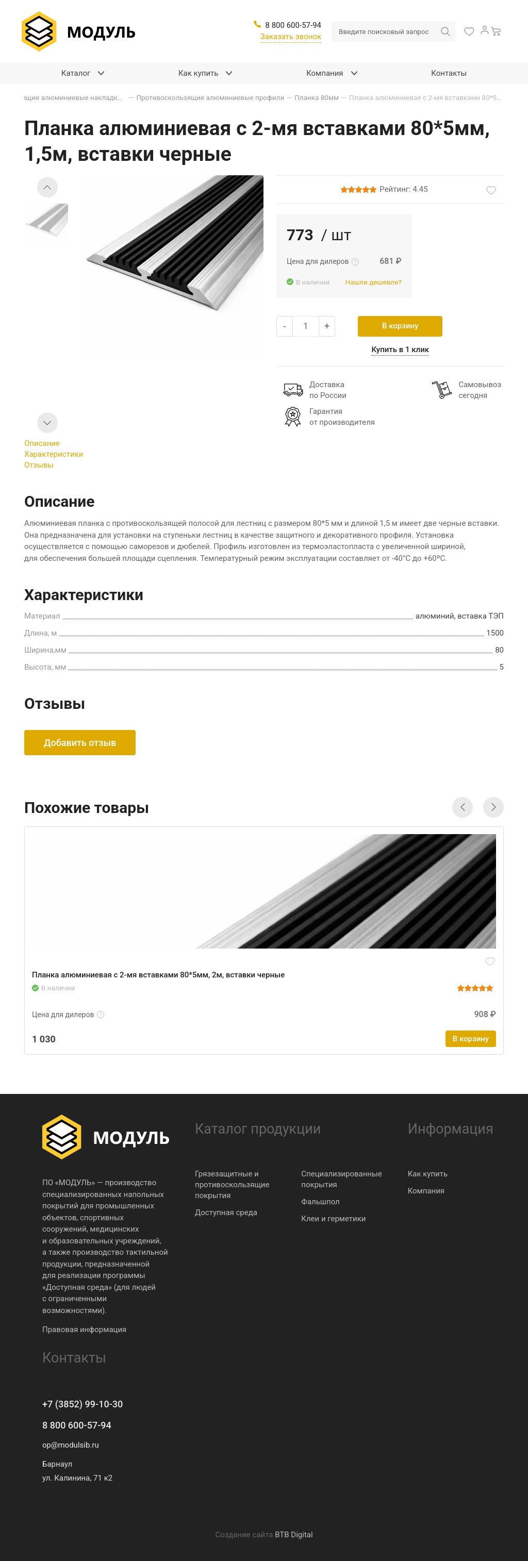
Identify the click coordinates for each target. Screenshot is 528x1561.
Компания (426, 1190)
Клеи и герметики (333, 1218)
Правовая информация (84, 1329)
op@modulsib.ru (70, 1445)
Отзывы (39, 465)
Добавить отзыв (80, 742)
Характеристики (53, 454)
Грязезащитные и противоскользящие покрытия (232, 1184)
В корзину (400, 325)
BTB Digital (293, 1534)
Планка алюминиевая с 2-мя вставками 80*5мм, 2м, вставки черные (158, 974)
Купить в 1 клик (400, 349)
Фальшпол (320, 1201)
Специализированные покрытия (341, 1179)
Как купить (428, 1173)
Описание (42, 443)
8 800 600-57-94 (76, 1425)
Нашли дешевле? (373, 282)
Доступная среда (226, 1212)
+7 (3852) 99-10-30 (82, 1404)
